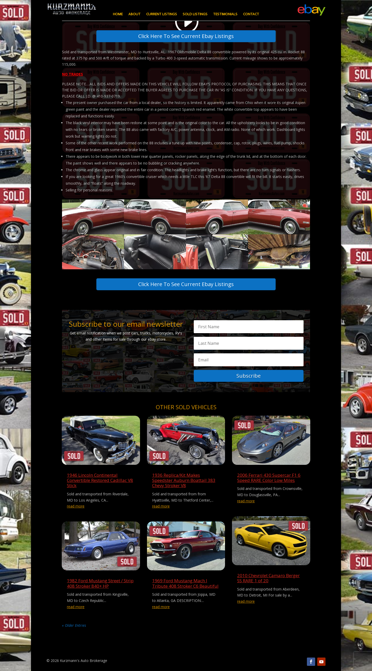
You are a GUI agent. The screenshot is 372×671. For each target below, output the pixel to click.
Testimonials (225, 14)
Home (118, 14)
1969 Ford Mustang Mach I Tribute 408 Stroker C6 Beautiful (185, 583)
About (134, 14)
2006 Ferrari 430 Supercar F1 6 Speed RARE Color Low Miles (268, 477)
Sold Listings (195, 14)
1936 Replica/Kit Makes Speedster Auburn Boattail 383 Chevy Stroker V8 (183, 480)
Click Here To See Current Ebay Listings (186, 36)
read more (75, 506)
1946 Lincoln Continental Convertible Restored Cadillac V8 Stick (100, 480)
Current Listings (161, 14)
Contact (251, 14)
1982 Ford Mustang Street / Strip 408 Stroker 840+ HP (100, 583)
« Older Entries (74, 625)
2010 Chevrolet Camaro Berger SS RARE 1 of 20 (268, 578)
